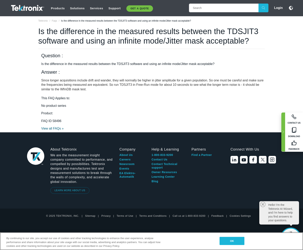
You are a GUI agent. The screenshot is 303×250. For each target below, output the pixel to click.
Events (124, 168)
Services (96, 8)
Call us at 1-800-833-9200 (189, 215)
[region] (151, 241)
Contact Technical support (164, 165)
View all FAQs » (52, 128)
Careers (125, 159)
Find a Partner (202, 154)
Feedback (217, 215)
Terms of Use (125, 215)
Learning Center (163, 176)
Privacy (106, 215)
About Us (126, 154)
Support (114, 8)
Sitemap (90, 215)
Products (58, 8)
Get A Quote (140, 8)
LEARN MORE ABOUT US (69, 190)
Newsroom (127, 164)
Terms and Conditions (153, 215)
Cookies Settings (240, 215)
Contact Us (159, 159)
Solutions (77, 8)
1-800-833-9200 (162, 154)
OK (232, 240)
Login (278, 8)
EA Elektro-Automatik (127, 175)
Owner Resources (164, 172)
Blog (155, 181)
